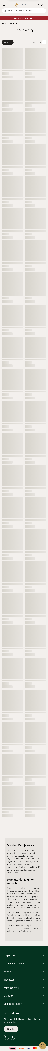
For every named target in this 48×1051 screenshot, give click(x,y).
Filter (7, 42)
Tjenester (9, 979)
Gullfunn (8, 995)
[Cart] (44, 4)
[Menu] (5, 4)
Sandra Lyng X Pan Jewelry (30, 928)
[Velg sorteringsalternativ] (44, 42)
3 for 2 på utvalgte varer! (24, 18)
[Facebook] (12, 1037)
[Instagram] (6, 1037)
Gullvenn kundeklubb (15, 963)
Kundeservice (11, 987)
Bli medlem (11, 1029)
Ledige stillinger (13, 1003)
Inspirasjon (10, 955)
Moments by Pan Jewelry (19, 931)
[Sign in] (38, 4)
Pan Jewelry (13, 23)
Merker (4, 23)
